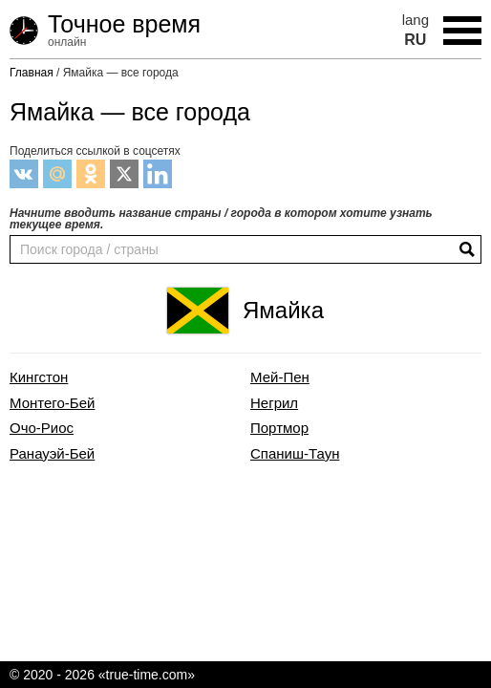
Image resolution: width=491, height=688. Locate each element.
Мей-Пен (280, 377)
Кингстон (39, 377)
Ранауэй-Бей (52, 454)
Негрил (274, 403)
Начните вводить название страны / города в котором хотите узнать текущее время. (221, 218)
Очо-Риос (42, 428)
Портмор (279, 428)
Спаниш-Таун (294, 454)
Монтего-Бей (52, 403)
